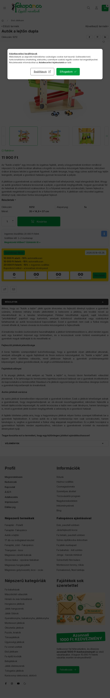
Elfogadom (66, 71)
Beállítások (40, 71)
